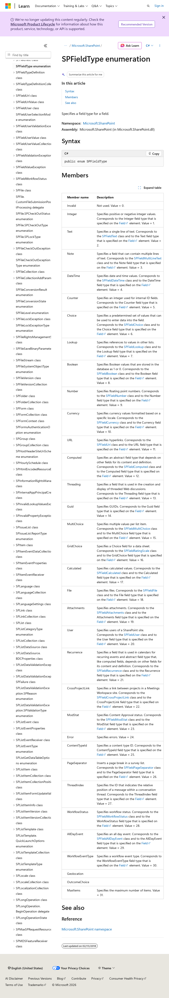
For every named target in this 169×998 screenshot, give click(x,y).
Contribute (79, 978)
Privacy (96, 978)
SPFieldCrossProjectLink (113, 697)
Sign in (159, 6)
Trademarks (35, 985)
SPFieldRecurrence (109, 670)
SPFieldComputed (136, 467)
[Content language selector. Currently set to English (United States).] (25, 968)
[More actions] (160, 45)
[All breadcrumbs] (65, 45)
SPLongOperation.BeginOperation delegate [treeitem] (32, 909)
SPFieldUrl (103, 444)
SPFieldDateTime (113, 280)
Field (122, 223)
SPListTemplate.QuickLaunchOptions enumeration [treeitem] (30, 840)
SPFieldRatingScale (136, 551)
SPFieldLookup (134, 347)
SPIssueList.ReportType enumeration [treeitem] (31, 536)
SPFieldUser (132, 635)
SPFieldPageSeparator (138, 767)
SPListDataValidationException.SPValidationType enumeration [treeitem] (33, 710)
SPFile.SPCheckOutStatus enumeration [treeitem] (33, 216)
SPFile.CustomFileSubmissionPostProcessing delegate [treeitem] (33, 201)
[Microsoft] (8, 6)
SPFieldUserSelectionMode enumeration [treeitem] (33, 117)
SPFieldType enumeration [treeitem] (33, 66)
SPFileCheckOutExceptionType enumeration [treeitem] (33, 262)
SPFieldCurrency (108, 422)
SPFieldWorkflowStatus (112, 816)
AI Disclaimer (14, 978)
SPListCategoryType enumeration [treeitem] (29, 631)
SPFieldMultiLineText (148, 258)
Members (71, 97)
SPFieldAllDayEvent (110, 838)
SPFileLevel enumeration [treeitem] (32, 313)
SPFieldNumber (116, 396)
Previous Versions (40, 978)
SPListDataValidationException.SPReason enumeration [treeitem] (33, 693)
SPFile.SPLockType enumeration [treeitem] (28, 239)
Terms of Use (14, 985)
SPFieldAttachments (110, 612)
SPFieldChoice (133, 325)
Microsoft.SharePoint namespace (87, 929)
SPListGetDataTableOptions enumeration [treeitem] (33, 760)
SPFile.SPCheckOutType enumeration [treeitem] (32, 228)
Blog (60, 978)
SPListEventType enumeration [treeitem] (27, 749)
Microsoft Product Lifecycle (33, 24)
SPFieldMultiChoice (137, 528)
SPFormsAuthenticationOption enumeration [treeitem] (33, 430)
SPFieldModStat (116, 719)
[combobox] (28, 54)
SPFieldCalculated (109, 573)
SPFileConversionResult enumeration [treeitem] (31, 292)
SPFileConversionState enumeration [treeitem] (31, 304)
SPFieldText (109, 236)
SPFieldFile (150, 590)
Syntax (69, 91)
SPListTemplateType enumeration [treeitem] (29, 866)
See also (70, 103)
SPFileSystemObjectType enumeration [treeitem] (32, 369)
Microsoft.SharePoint (86, 45)
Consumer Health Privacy (126, 978)
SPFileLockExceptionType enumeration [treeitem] (32, 328)
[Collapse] (45, 46)
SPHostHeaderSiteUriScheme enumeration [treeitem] (33, 454)
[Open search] (148, 6)
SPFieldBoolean (107, 373)
